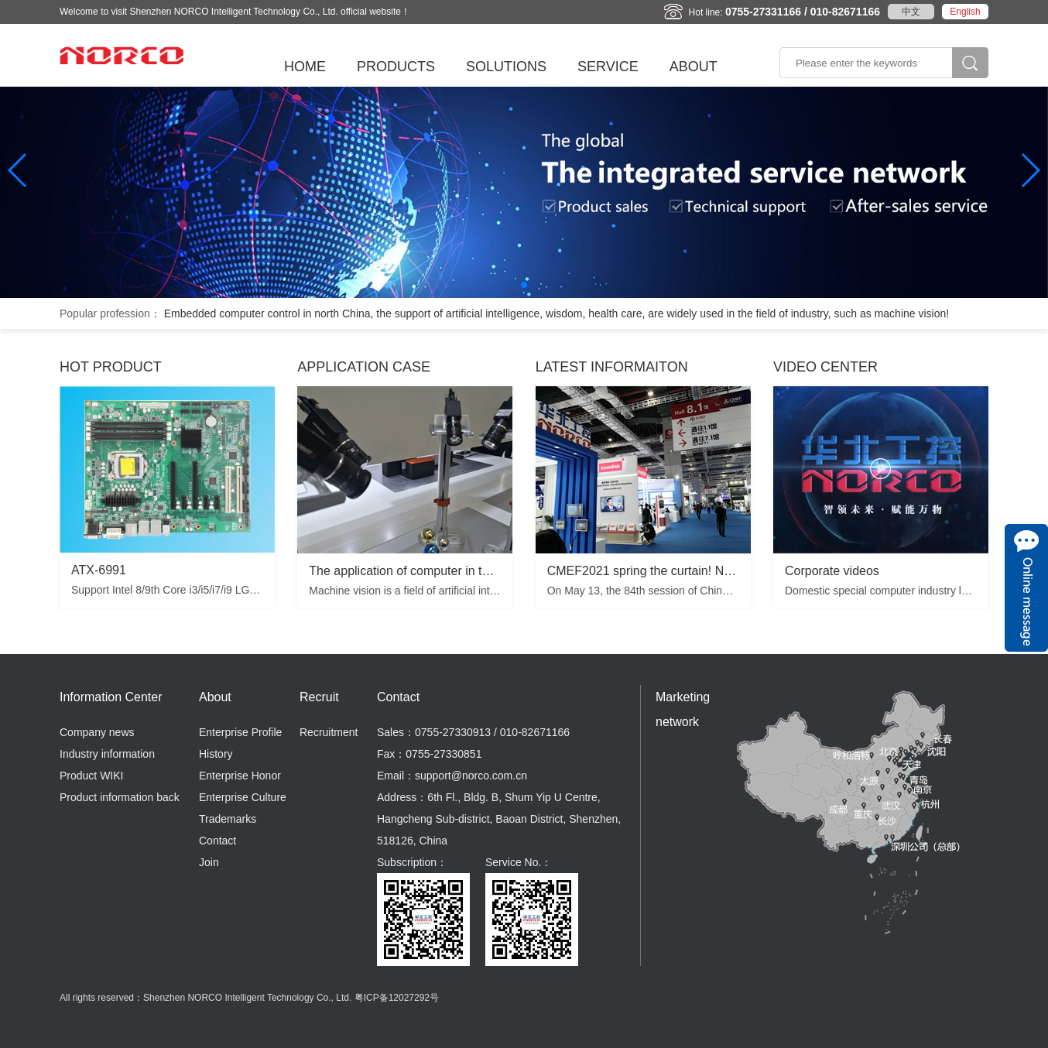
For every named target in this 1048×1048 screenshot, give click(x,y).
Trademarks (227, 819)
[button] (524, 285)
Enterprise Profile (240, 732)
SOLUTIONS (506, 66)
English (965, 11)
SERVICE (608, 66)
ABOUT (694, 66)
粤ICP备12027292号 (396, 997)
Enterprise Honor (240, 775)
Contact (217, 840)
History (216, 754)
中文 (911, 11)
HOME (305, 66)
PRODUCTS (396, 66)
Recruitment (329, 732)
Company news (97, 732)
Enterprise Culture (242, 797)
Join (209, 862)
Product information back (120, 797)
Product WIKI (91, 775)
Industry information (107, 754)
